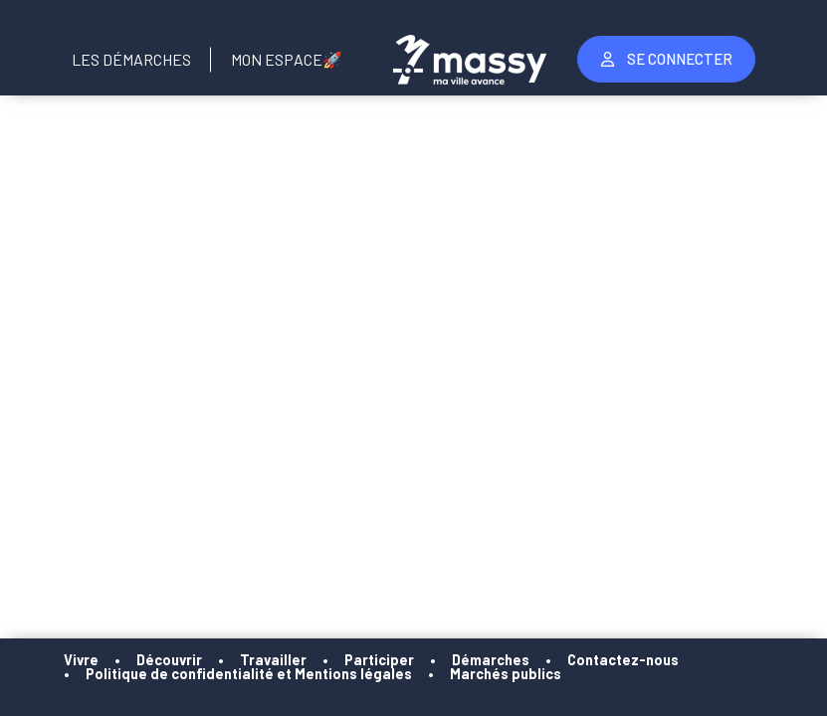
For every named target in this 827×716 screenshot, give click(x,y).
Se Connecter (666, 59)
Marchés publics (505, 673)
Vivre (81, 659)
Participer (379, 659)
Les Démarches (131, 59)
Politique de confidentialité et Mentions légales (249, 673)
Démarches (490, 659)
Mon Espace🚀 (286, 59)
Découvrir (169, 659)
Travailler (273, 659)
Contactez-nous (623, 659)
